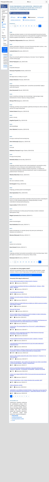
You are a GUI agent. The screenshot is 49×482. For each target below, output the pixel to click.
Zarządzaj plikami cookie (18, 473)
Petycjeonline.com (6, 2)
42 (37, 26)
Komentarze (32, 17)
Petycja (13, 17)
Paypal (5, 40)
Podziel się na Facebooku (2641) (19, 13)
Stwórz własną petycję (26, 329)
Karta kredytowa (5, 44)
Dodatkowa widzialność (29, 20)
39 (28, 26)
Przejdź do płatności (5, 50)
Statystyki (41, 17)
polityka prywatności (16, 20)
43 (39, 26)
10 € (3, 33)
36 (20, 26)
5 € (4, 29)
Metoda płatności (4, 36)
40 (31, 26)
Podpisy (22, 17)
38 (26, 26)
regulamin (5, 56)
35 (17, 26)
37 (23, 26)
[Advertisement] (29, 38)
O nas (13, 474)
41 (34, 26)
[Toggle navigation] (46, 2)
